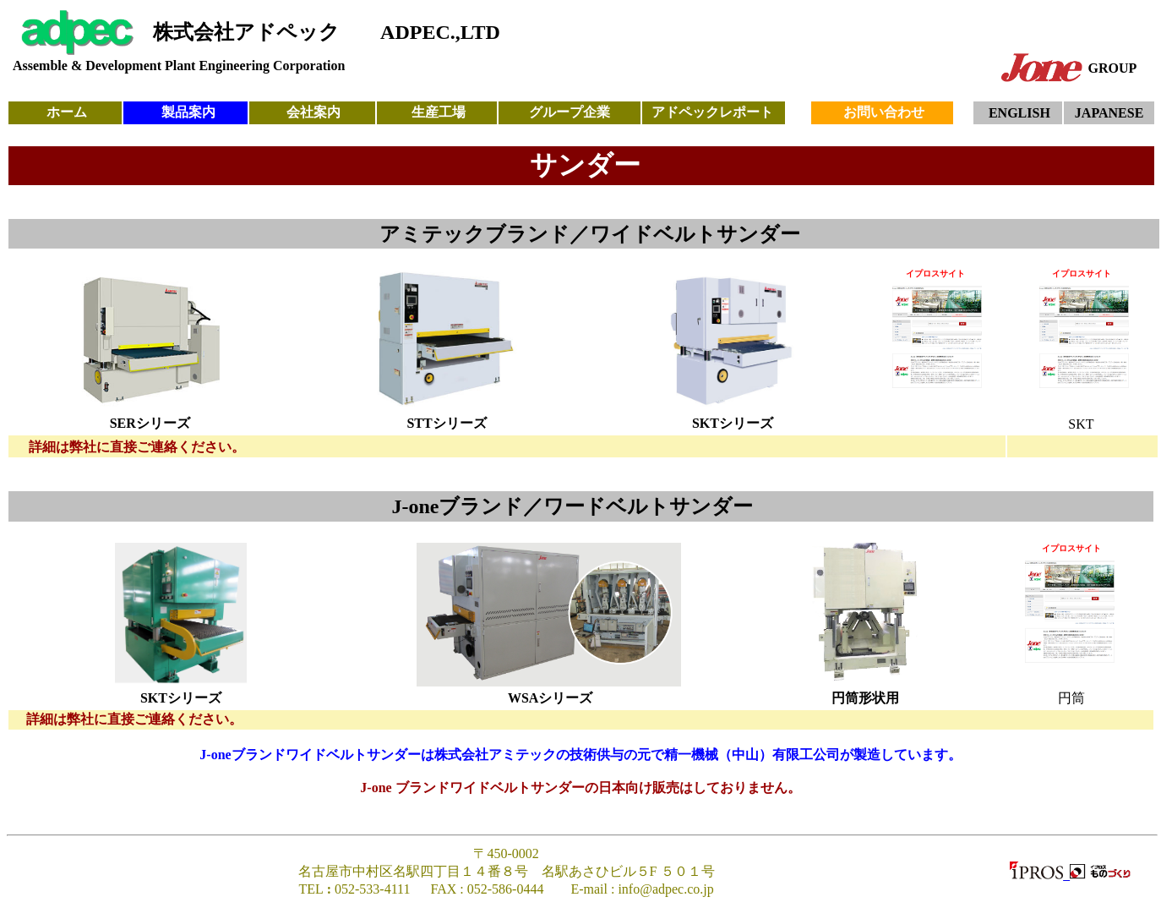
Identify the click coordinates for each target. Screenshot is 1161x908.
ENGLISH (1019, 113)
